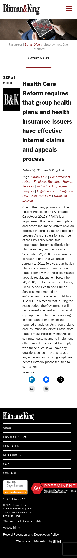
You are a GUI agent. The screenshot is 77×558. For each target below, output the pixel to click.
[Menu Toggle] (69, 9)
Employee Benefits (47, 181)
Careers (9, 464)
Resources (12, 455)
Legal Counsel (46, 191)
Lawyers (28, 191)
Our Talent (12, 446)
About (8, 428)
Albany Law (39, 177)
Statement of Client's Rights (22, 521)
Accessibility (11, 527)
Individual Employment (53, 186)
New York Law (41, 196)
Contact (9, 473)
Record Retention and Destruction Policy (31, 534)
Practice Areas (15, 437)
